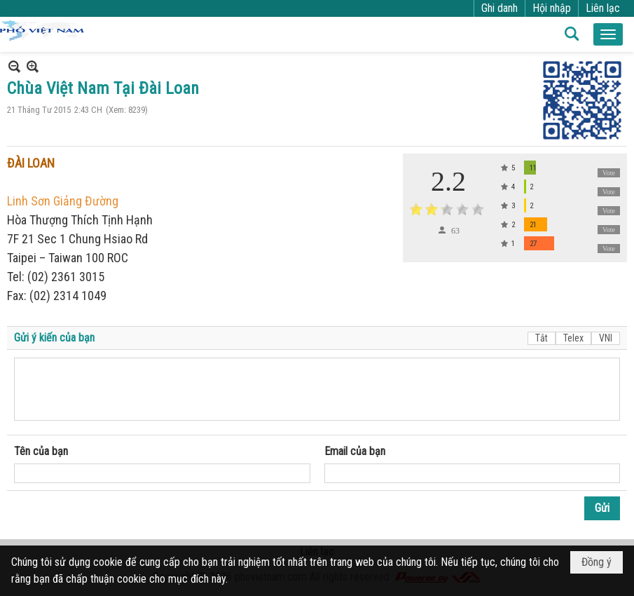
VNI (605, 338)
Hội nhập (551, 8)
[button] (608, 34)
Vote (608, 173)
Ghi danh (499, 8)
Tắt (541, 338)
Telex (573, 338)
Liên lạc (603, 8)
